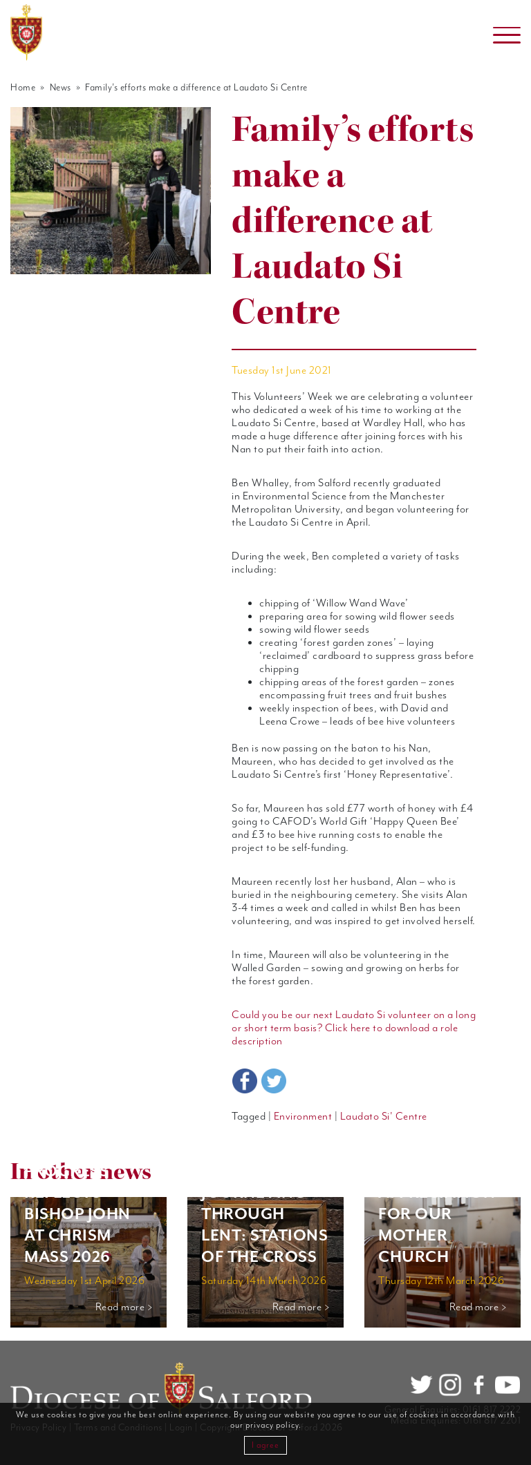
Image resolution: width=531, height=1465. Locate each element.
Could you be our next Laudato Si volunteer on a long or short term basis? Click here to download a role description (354, 1028)
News (60, 87)
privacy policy (272, 1425)
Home (22, 87)
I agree (265, 1445)
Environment (303, 1116)
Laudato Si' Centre (383, 1116)
